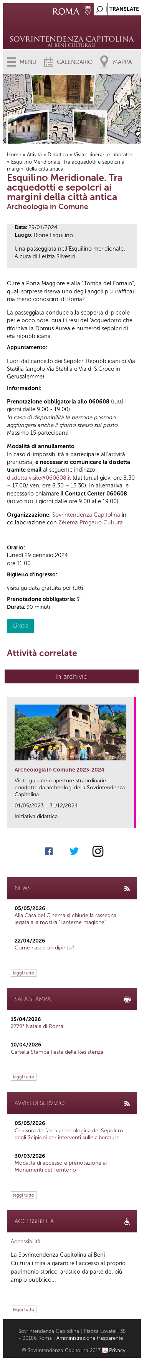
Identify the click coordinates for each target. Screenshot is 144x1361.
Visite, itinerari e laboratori (104, 154)
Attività (34, 154)
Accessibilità (25, 1241)
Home (14, 154)
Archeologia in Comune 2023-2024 (59, 770)
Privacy (117, 1350)
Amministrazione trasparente (89, 1338)
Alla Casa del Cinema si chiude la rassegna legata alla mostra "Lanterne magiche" (65, 919)
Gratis (20, 625)
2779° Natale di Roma (37, 1026)
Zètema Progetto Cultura (90, 522)
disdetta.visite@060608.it (39, 477)
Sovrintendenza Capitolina (86, 514)
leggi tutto (23, 973)
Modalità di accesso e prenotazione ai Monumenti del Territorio (61, 1166)
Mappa (122, 62)
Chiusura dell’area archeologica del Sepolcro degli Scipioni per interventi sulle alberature (69, 1134)
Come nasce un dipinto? (44, 947)
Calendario (75, 62)
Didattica (58, 154)
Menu (28, 62)
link (131, 819)
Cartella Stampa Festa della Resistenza (57, 1052)
